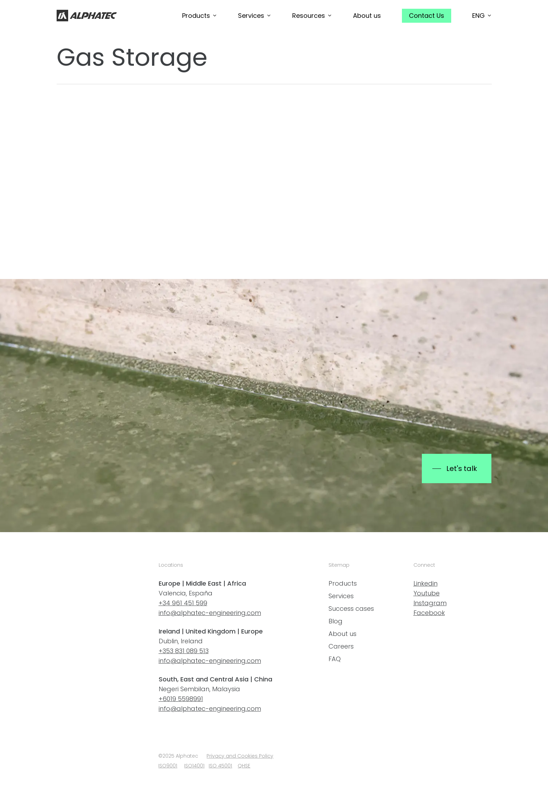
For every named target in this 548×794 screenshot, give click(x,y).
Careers (341, 646)
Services (341, 596)
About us (342, 633)
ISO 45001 (220, 765)
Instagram (430, 603)
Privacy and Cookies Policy (240, 755)
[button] (456, 468)
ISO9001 (167, 765)
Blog (335, 621)
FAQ (335, 658)
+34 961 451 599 (183, 603)
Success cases (351, 608)
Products (343, 583)
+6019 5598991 (181, 698)
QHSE (244, 765)
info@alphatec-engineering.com (210, 612)
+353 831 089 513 (184, 650)
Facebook (429, 612)
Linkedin (425, 583)
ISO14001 (194, 765)
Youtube (426, 593)
